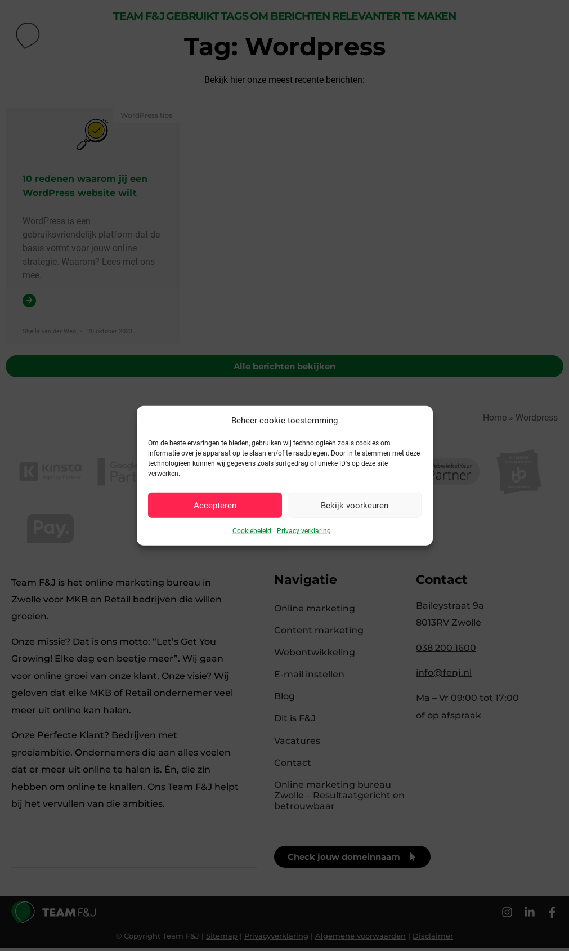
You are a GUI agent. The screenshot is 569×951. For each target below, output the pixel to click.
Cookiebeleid (251, 531)
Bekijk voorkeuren (354, 505)
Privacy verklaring (304, 531)
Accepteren (215, 505)
